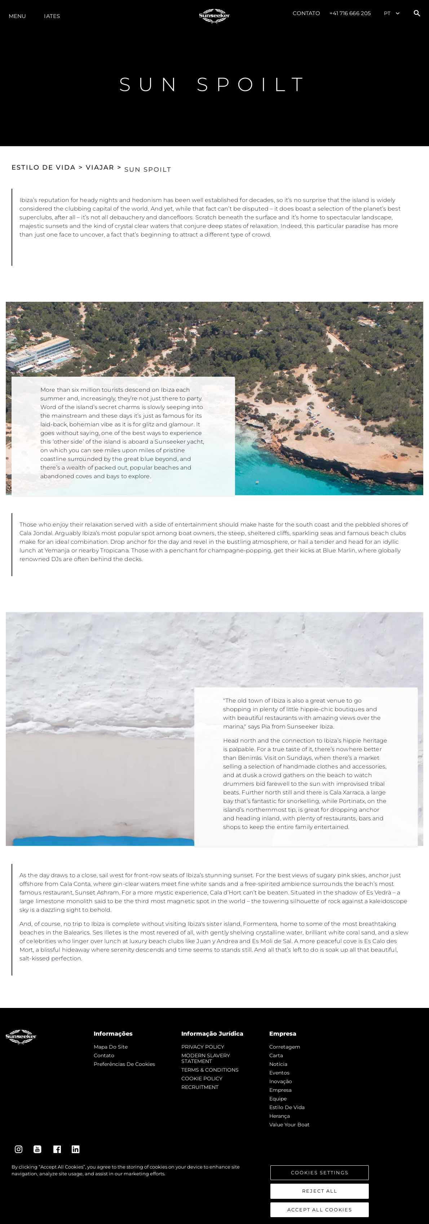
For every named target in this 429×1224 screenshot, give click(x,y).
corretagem (284, 1047)
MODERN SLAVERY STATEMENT (205, 1058)
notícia (278, 1064)
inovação (280, 1081)
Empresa (280, 1090)
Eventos (279, 1073)
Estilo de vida (287, 1107)
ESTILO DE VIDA (44, 167)
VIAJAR (100, 167)
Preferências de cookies (124, 1064)
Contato (306, 13)
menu (17, 16)
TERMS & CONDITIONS (210, 1070)
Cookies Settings (320, 1182)
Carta (276, 1055)
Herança (279, 1116)
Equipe (278, 1098)
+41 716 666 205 (350, 13)
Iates (52, 16)
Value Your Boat (289, 1124)
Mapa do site (111, 1047)
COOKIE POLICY (201, 1078)
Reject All (319, 1200)
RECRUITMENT (199, 1087)
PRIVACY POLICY (202, 1047)
